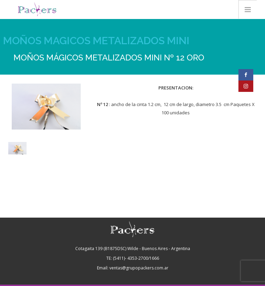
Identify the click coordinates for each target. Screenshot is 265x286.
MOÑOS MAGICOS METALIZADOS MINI (96, 41)
